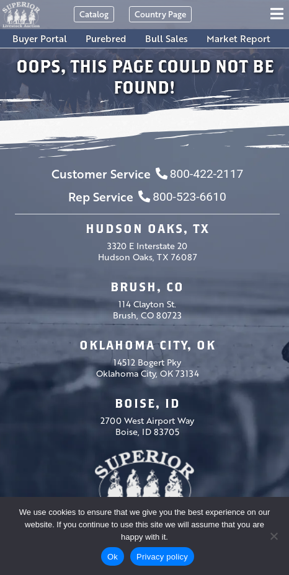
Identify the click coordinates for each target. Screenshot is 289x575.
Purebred (106, 38)
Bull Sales (166, 38)
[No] (273, 536)
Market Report (238, 38)
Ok (112, 556)
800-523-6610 (182, 197)
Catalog (94, 14)
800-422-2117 (199, 174)
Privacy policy (162, 556)
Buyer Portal (39, 38)
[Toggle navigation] (279, 14)
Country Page (160, 14)
